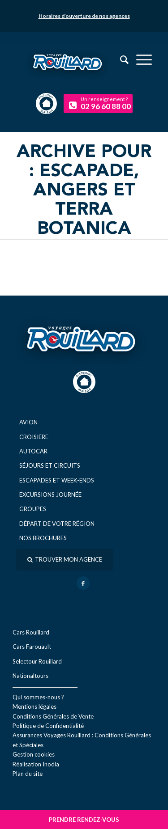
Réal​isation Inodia (36, 764)
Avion (28, 422)
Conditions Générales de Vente (53, 716)
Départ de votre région (57, 523)
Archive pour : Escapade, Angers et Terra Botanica (84, 191)
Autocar (33, 451)
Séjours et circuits (49, 465)
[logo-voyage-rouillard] (84, 67)
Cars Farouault (32, 646)
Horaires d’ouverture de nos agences (84, 16)
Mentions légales (34, 706)
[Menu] (139, 59)
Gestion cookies (34, 754)
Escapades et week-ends (56, 480)
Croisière (33, 436)
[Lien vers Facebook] (83, 583)
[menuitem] (139, 59)
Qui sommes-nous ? (38, 697)
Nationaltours (30, 675)
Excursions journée (50, 494)
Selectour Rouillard (37, 661)
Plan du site (28, 773)
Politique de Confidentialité (48, 725)
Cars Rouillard (31, 632)
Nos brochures (43, 537)
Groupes (32, 508)
